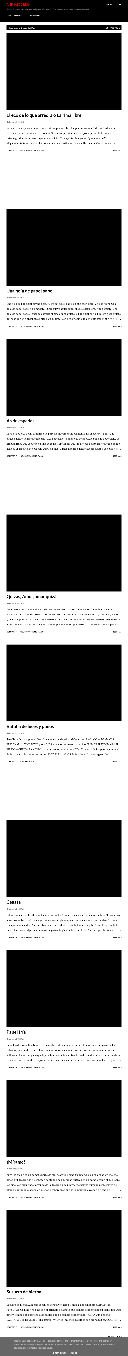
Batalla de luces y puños (30, 726)
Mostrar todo (112, 28)
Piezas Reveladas (13, 15)
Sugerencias (33, 15)
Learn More (59, 1352)
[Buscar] (109, 4)
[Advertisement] (64, 180)
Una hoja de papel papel (30, 290)
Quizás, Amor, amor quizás (32, 596)
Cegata (13, 902)
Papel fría (16, 1032)
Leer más (117, 150)
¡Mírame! (15, 1162)
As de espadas (20, 420)
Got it (73, 1352)
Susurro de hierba (23, 1291)
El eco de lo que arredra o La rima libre (43, 115)
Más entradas (115, 1336)
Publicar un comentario (32, 150)
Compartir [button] (11, 150)
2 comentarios (27, 762)
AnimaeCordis (18, 4)
